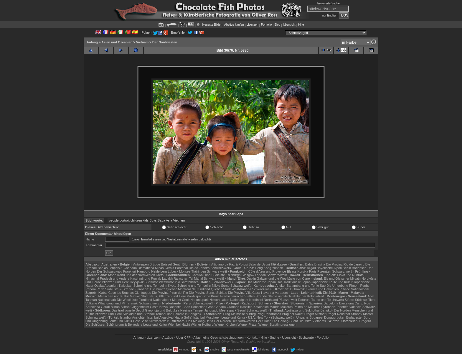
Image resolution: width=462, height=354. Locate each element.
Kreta (160, 275)
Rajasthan (181, 278)
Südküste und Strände (139, 314)
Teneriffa (342, 307)
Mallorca (286, 307)
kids (146, 220)
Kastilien (246, 307)
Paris (312, 271)
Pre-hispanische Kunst (203, 296)
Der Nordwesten (164, 42)
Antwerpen (141, 264)
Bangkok (327, 310)
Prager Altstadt (315, 314)
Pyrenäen (324, 271)
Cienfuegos (143, 292)
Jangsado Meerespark (220, 310)
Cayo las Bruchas (121, 292)
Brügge (155, 264)
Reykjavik (136, 282)
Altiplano (217, 264)
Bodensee (359, 268)
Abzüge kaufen (234, 24)
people (114, 220)
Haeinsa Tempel (192, 310)
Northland (271, 299)
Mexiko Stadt (139, 296)
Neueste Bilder (212, 24)
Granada (233, 307)
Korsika (302, 271)
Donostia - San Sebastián (187, 307)
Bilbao (115, 307)
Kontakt (252, 337)
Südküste (151, 282)
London (260, 275)
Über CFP (183, 337)
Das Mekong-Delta (199, 321)
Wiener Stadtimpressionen (277, 324)
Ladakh (167, 278)
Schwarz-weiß (220, 268)
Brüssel (166, 264)
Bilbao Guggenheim (135, 307)
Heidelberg (159, 271)
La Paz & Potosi (236, 264)
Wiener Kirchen (225, 324)
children (136, 220)
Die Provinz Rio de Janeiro (345, 264)
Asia (169, 220)
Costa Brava (159, 307)
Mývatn (355, 278)
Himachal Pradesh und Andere (107, 278)
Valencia (355, 307)
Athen (112, 275)
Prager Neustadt (338, 314)
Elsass (291, 271)
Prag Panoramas (269, 314)
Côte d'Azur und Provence (267, 271)
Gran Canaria (216, 307)
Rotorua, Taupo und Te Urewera (321, 299)
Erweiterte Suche (328, 3)
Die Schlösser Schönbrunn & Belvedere (113, 324)
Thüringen (198, 271)
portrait (125, 220)
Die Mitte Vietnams (312, 321)
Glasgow (248, 275)
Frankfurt (129, 271)
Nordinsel (256, 299)
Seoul (241, 310)
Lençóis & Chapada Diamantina (131, 268)
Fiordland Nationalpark (154, 299)
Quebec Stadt (221, 289)
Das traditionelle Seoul (128, 310)
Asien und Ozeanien (116, 42)
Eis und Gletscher (336, 278)
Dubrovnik (297, 289)
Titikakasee (278, 264)
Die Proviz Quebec (163, 289)
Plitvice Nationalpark (354, 289)
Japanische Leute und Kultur (331, 282)
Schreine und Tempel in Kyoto (154, 285)
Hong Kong (263, 268)
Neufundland (201, 289)
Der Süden (264, 321)
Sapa (161, 220)
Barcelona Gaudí (97, 307)
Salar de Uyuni (259, 264)
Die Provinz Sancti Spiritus (208, 292)
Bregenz (365, 321)
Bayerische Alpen (329, 268)
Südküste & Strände (119, 289)
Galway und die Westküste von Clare (283, 278)
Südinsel (361, 299)
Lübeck (173, 271)
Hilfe (301, 24)
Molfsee (185, 271)
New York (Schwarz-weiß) (275, 317)
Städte (349, 299)
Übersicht (289, 24)
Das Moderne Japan (261, 282)
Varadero (281, 292)
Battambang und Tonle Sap (306, 285)
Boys (152, 220)
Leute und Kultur (233, 317)
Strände (261, 296)
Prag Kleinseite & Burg (239, 314)
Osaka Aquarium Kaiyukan (113, 285)
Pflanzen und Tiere (115, 282)
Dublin (251, 278)
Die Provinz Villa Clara (244, 292)
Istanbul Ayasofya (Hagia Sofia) (169, 317)
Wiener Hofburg (202, 324)
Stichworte (306, 337)
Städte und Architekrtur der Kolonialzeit (296, 296)
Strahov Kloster (362, 314)
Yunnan (277, 268)
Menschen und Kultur (113, 296)
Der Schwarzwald (109, 271)
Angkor (280, 285)
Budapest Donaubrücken (327, 317)
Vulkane (91, 303)
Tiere (372, 299)
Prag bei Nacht (292, 314)
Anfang (92, 42)
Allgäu (311, 268)
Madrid (275, 307)
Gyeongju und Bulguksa (162, 310)
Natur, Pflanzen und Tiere (167, 296)
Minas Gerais (164, 268)
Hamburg (143, 271)
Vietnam (142, 42)
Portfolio (266, 24)
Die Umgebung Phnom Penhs (347, 285)
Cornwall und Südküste (208, 275)
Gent (176, 264)
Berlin (347, 268)
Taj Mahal (196, 278)
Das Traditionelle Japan (294, 282)
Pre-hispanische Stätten (237, 296)
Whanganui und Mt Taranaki (118, 303)
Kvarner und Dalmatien (322, 289)
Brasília (319, 264)
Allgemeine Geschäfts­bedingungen (218, 337)
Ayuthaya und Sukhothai (302, 310)
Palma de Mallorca (306, 307)
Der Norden (342, 310)
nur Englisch (330, 15)
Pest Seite (140, 321)
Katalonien (261, 307)
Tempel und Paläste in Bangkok (178, 314)
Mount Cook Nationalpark (190, 299)
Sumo (225, 285)
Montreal (184, 289)
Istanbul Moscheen (206, 317)
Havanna (267, 292)
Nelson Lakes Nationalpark (228, 299)
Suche (274, 337)
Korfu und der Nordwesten (136, 275)
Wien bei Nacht (179, 324)
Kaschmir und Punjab (145, 278)
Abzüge (167, 337)
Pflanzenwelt (288, 299)
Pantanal (181, 268)
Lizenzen (252, 24)
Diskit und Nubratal (350, 275)
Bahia (309, 264)
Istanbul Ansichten (133, 317)
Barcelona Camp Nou (354, 303)
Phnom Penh (94, 289)
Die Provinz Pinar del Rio (170, 292)
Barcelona (331, 303)
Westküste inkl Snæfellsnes (179, 282)
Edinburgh (233, 275)
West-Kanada (241, 289)
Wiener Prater (247, 324)
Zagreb (90, 292)
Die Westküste (127, 299)
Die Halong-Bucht (285, 321)
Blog (277, 24)
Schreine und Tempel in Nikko (198, 285)
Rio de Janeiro (199, 268)
